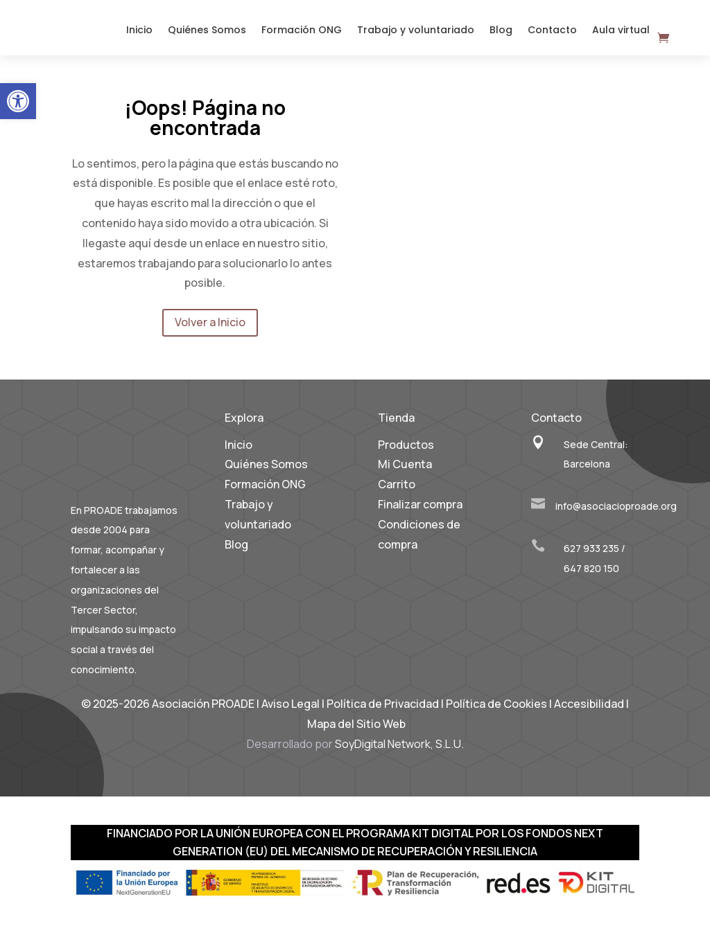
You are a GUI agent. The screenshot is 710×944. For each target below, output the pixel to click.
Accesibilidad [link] (589, 714)
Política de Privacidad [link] (383, 714)
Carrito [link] (396, 494)
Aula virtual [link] (621, 36)
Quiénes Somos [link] (207, 36)
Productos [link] (406, 455)
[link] (18, 101)
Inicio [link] (139, 36)
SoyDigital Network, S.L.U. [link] (399, 754)
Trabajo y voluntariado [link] (415, 36)
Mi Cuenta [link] (405, 474)
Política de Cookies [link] (497, 714)
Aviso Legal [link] (290, 714)
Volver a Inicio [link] (210, 332)
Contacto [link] (552, 36)
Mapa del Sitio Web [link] (356, 734)
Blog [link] (501, 36)
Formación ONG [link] (301, 36)
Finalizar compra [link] (420, 514)
